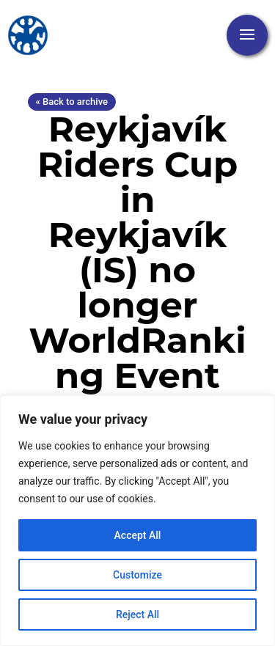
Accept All (137, 535)
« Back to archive (72, 101)
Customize (137, 575)
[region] (137, 520)
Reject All (137, 614)
